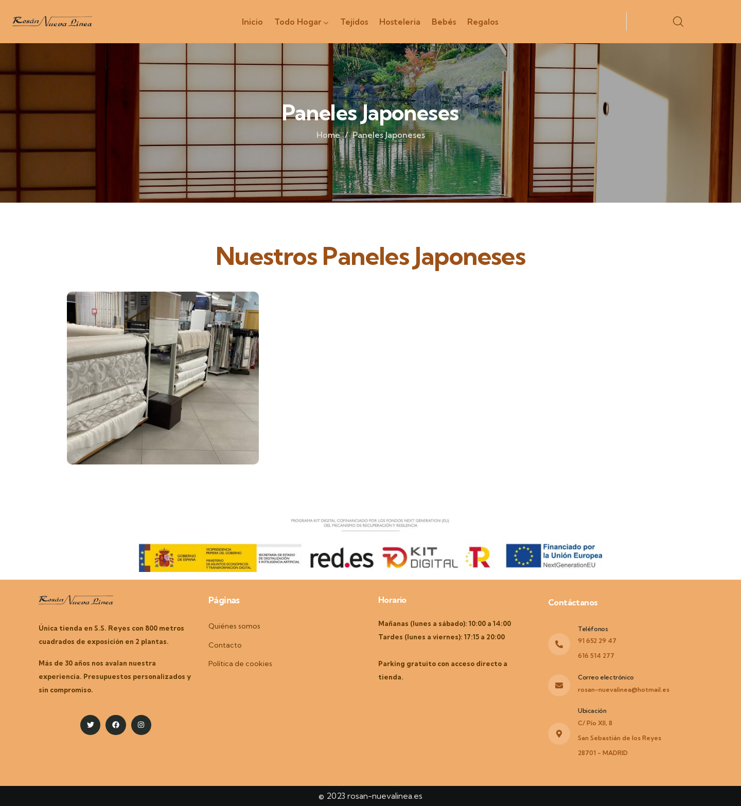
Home (328, 135)
